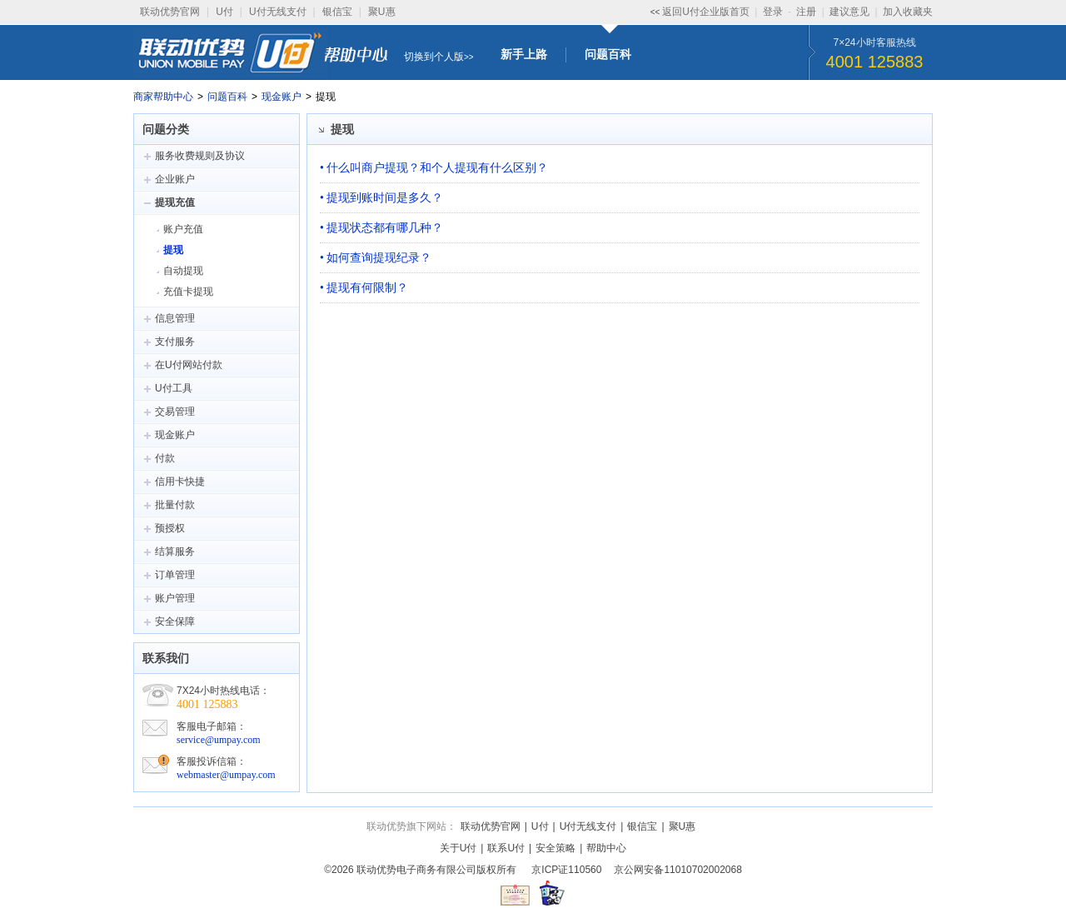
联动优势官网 (170, 11)
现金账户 (281, 96)
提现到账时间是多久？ (384, 197)
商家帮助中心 (163, 96)
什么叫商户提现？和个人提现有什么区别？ (437, 167)
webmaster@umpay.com (226, 775)
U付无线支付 (277, 11)
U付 (224, 11)
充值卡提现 (188, 291)
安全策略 (555, 848)
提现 (173, 250)
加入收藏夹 (908, 11)
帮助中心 (606, 848)
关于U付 (458, 848)
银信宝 (337, 11)
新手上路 (524, 54)
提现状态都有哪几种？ (384, 227)
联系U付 (506, 848)
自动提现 (183, 271)
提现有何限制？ (367, 287)
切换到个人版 (434, 56)
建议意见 (849, 11)
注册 (806, 11)
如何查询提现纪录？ (378, 257)
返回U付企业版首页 (706, 11)
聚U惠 (382, 11)
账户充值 (183, 229)
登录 (773, 11)
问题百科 (608, 54)
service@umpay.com (219, 740)
